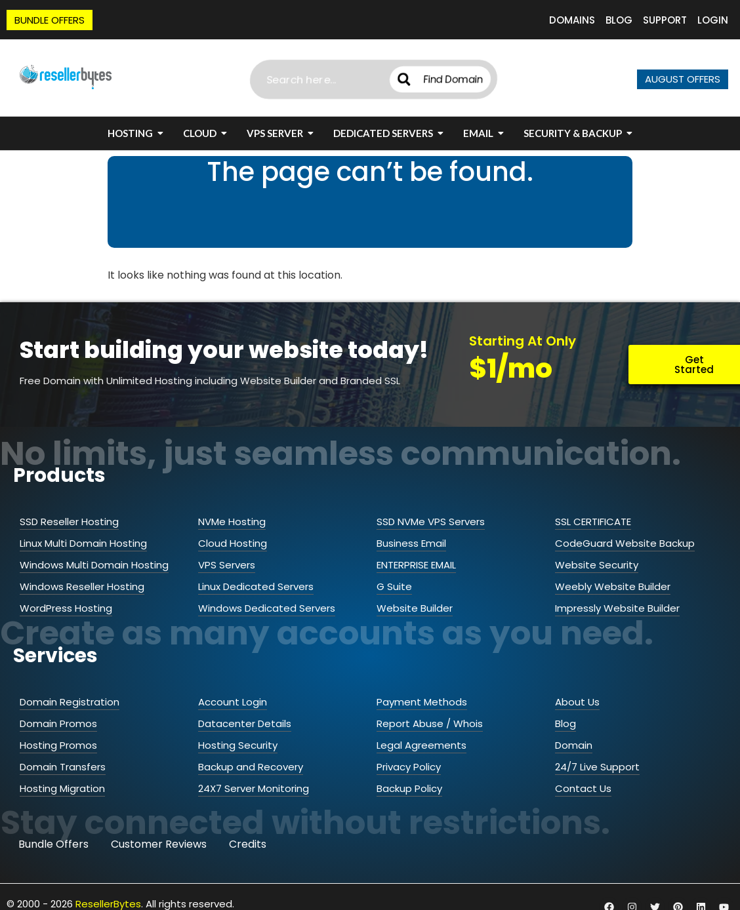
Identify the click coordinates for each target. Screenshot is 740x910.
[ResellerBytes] (66, 77)
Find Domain (440, 79)
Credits (247, 844)
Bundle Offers (53, 844)
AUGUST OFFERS (682, 79)
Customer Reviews (159, 844)
